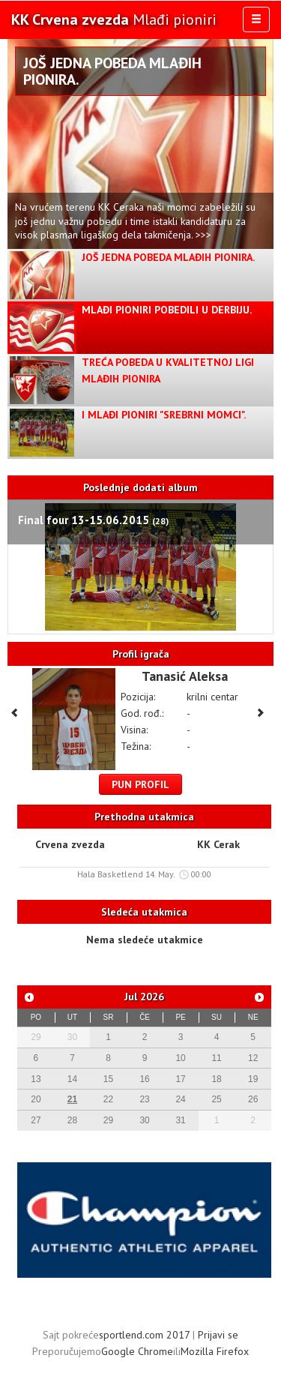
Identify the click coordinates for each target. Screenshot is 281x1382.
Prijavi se (218, 1335)
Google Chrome (137, 1351)
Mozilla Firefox (215, 1351)
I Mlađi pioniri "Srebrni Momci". (164, 414)
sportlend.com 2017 (144, 1335)
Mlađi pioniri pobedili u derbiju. (167, 309)
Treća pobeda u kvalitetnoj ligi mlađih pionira (168, 370)
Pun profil (140, 784)
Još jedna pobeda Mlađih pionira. (112, 71)
